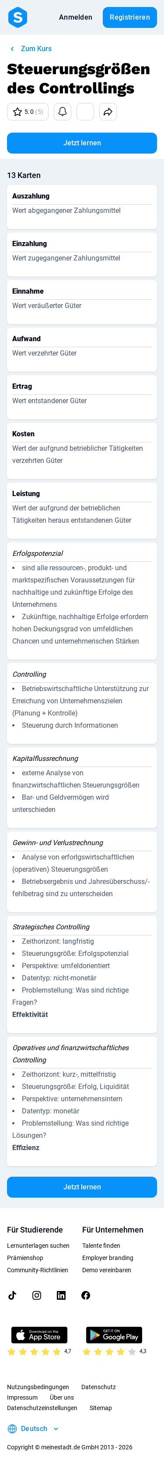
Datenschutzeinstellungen (42, 1407)
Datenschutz (98, 1386)
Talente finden (101, 1245)
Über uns (62, 1397)
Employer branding (107, 1257)
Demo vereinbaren (106, 1270)
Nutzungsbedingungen (38, 1386)
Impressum (22, 1397)
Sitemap (101, 1407)
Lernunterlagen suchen (38, 1245)
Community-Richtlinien (37, 1270)
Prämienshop (25, 1257)
